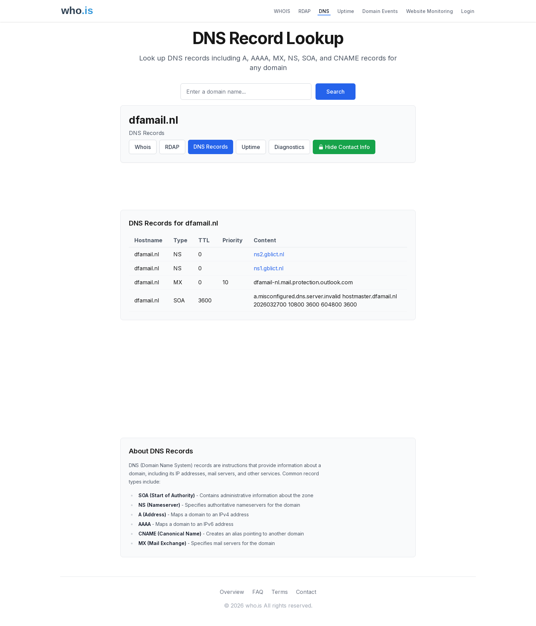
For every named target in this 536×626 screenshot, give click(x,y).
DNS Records (210, 146)
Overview (232, 591)
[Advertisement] (268, 186)
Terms (279, 591)
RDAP (304, 11)
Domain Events (380, 11)
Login (467, 11)
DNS (324, 11)
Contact (306, 591)
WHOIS (282, 11)
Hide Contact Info (344, 147)
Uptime (345, 11)
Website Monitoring (429, 11)
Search (335, 91)
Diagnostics (289, 147)
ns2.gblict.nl (269, 254)
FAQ (257, 591)
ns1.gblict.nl (268, 268)
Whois (143, 147)
